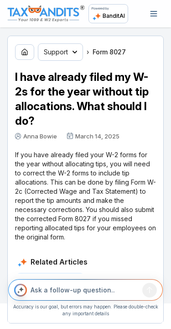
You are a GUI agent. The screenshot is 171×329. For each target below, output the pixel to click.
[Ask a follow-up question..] (85, 290)
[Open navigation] (154, 14)
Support (60, 52)
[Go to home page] (24, 52)
